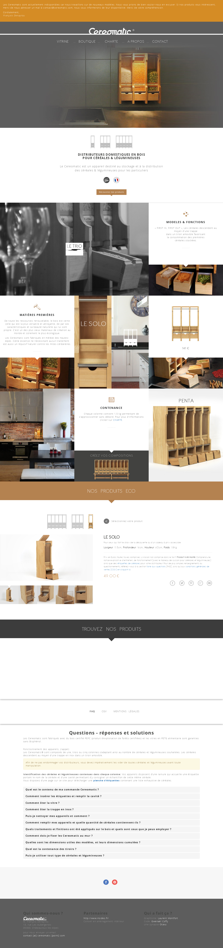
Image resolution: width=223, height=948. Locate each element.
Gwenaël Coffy (159, 921)
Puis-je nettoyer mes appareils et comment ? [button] (58, 816)
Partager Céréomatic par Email (209, 584)
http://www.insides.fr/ (96, 918)
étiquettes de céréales (129, 563)
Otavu (163, 924)
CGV (104, 711)
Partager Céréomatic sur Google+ (200, 584)
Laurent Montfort (168, 918)
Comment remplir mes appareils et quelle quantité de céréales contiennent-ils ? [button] (83, 822)
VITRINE (63, 40)
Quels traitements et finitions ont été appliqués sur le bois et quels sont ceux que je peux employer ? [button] (99, 829)
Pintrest (114, 882)
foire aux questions (156, 566)
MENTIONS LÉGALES (127, 711)
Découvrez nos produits (111, 192)
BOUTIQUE (87, 40)
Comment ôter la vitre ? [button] (43, 803)
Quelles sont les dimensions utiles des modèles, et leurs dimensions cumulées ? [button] (83, 842)
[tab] (111, 790)
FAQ (92, 711)
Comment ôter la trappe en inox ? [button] (50, 809)
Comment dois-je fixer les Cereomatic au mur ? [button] (59, 835)
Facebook (106, 882)
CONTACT (160, 40)
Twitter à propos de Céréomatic (182, 584)
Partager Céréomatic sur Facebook (172, 584)
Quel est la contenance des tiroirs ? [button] (51, 849)
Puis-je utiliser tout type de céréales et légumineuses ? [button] (65, 855)
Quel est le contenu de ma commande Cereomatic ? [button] (62, 789)
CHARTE (111, 40)
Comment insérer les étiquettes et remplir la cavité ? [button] (64, 796)
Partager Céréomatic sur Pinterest (191, 584)
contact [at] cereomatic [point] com (44, 935)
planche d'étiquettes (106, 780)
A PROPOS (135, 40)
